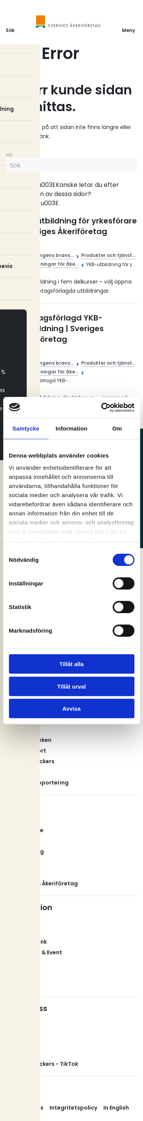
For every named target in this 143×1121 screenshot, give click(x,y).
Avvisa (72, 708)
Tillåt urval (71, 686)
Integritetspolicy (73, 1107)
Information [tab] (72, 428)
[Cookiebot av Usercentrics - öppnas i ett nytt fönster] (101, 407)
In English (116, 1107)
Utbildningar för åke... (52, 264)
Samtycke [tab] (25, 428)
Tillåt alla (71, 664)
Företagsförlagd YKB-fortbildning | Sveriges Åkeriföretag (61, 328)
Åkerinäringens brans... (46, 255)
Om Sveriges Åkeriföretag (42, 883)
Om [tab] (117, 428)
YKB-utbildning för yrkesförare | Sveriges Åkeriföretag (77, 226)
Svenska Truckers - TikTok (42, 1064)
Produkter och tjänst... (108, 255)
